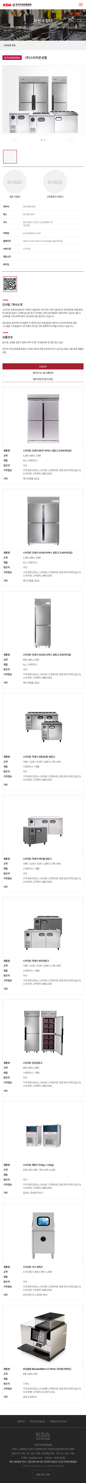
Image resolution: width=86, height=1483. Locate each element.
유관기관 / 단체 (43, 1474)
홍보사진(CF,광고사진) (43, 379)
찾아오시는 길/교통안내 (43, 372)
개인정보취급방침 (37, 1421)
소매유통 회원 (9, 45)
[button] (70, 140)
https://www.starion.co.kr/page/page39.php (43, 240)
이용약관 (21, 1421)
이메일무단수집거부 (58, 1421)
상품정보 (43, 366)
